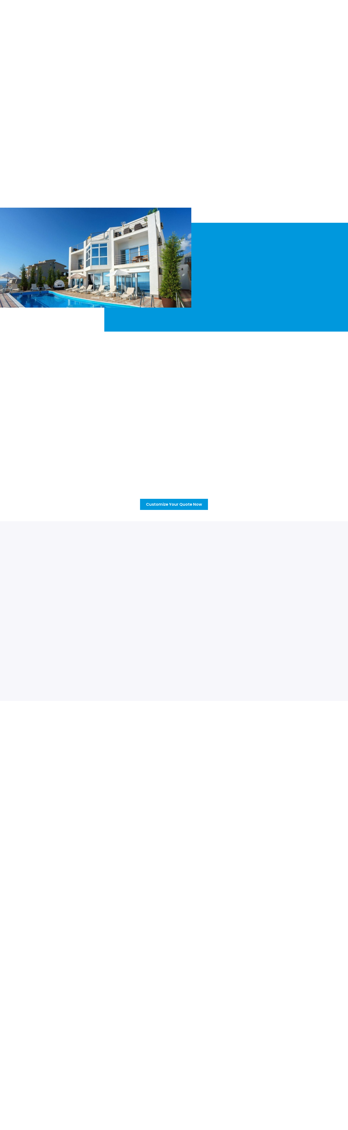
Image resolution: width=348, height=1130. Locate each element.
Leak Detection (194, 1100)
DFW (261, 1072)
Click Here (63, 848)
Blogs (234, 12)
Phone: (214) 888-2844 (275, 1082)
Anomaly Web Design (245, 1127)
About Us (107, 12)
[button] (132, 12)
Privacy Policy (157, 1127)
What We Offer (162, 12)
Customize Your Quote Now (63, 166)
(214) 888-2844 (315, 9)
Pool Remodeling (195, 1091)
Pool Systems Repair (198, 1081)
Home (87, 12)
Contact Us (256, 12)
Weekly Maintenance (199, 1072)
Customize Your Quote (203, 12)
